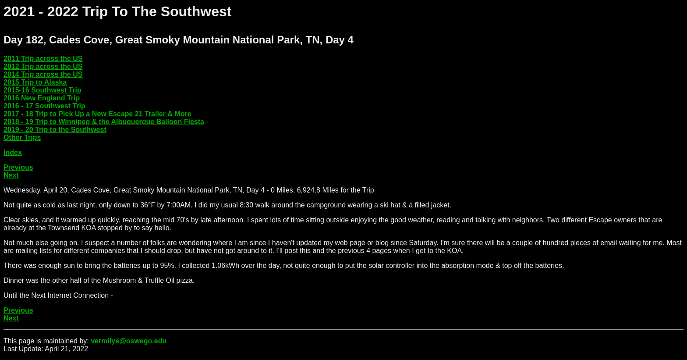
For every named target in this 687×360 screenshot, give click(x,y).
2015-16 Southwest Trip (42, 90)
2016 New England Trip (42, 98)
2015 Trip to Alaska (35, 82)
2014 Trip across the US (43, 74)
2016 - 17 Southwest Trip (44, 106)
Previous (18, 167)
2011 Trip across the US (43, 58)
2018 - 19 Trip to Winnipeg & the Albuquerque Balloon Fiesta (104, 121)
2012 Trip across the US (43, 66)
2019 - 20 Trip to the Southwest (55, 129)
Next (11, 175)
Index (13, 152)
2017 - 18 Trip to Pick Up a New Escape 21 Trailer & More (97, 114)
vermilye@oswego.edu (128, 341)
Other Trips (22, 137)
